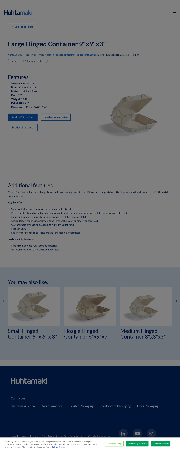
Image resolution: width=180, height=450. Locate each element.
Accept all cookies (160, 445)
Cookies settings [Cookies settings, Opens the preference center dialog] (114, 445)
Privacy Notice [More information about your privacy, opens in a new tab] (58, 448)
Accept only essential (137, 445)
